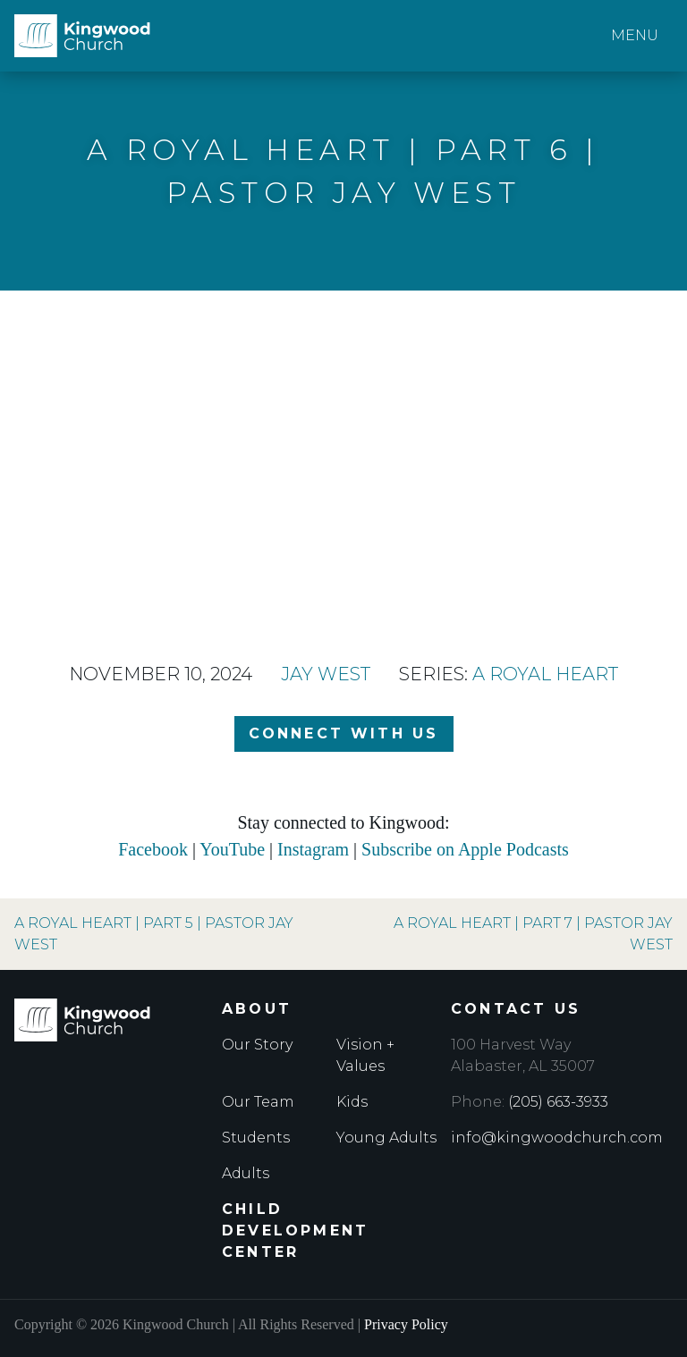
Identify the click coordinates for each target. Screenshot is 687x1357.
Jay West (325, 674)
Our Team (258, 1101)
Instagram (313, 849)
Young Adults (386, 1137)
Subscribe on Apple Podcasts (465, 849)
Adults (245, 1173)
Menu (634, 35)
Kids (352, 1101)
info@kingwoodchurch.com (557, 1137)
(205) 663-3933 (558, 1101)
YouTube (232, 849)
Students (256, 1137)
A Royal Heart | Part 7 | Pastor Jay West (533, 933)
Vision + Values (365, 1055)
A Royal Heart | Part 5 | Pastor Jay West (153, 933)
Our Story (257, 1044)
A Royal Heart (545, 674)
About (257, 1008)
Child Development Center (295, 1230)
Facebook (153, 849)
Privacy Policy (406, 1324)
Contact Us (516, 1008)
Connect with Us (344, 733)
